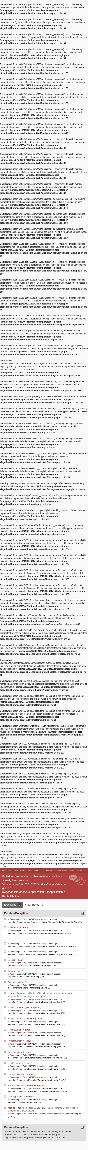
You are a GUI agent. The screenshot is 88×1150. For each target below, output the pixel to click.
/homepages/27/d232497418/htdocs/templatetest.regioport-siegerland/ (45, 1114)
